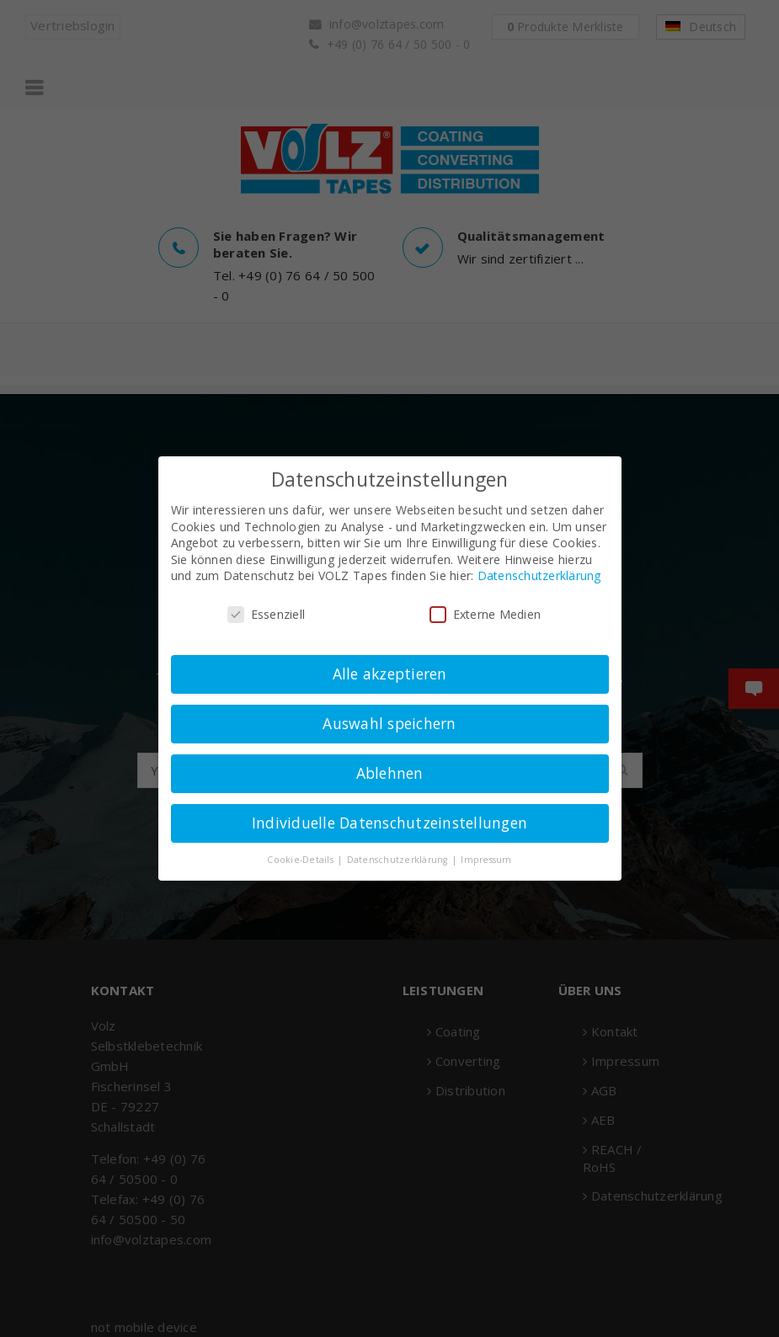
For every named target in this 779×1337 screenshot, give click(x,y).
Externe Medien (486, 614)
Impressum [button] (486, 860)
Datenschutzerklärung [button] (399, 860)
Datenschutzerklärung (539, 575)
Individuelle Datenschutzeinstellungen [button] (389, 822)
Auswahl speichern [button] (389, 723)
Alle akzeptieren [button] (390, 673)
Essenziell (266, 614)
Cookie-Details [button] (301, 860)
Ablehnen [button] (390, 773)
